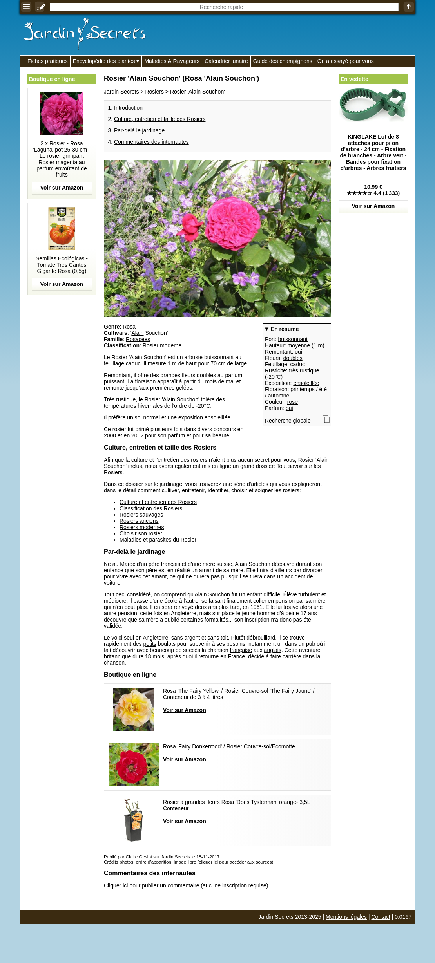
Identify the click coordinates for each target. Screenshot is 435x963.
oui (298, 352)
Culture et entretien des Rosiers (158, 502)
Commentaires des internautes (151, 142)
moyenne (299, 345)
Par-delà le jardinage (139, 130)
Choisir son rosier (141, 533)
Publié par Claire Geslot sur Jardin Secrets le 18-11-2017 (161, 856)
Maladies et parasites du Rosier (158, 540)
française (241, 650)
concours (225, 429)
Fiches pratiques (47, 61)
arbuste (193, 357)
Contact (381, 917)
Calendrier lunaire (226, 61)
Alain (137, 333)
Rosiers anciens (139, 521)
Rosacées (138, 339)
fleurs (188, 375)
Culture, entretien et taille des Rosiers (159, 119)
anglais (272, 650)
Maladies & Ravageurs (171, 61)
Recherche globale (288, 420)
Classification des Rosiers (151, 508)
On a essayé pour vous (345, 61)
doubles (293, 358)
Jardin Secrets (121, 92)
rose (292, 402)
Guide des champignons (282, 61)
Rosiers (154, 92)
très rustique (304, 370)
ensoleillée (306, 383)
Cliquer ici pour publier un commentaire (151, 885)
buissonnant (293, 339)
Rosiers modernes (142, 527)
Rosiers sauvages (141, 514)
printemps (302, 389)
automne (278, 395)
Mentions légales (346, 917)
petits (149, 644)
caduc (297, 364)
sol (138, 417)
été (323, 389)
